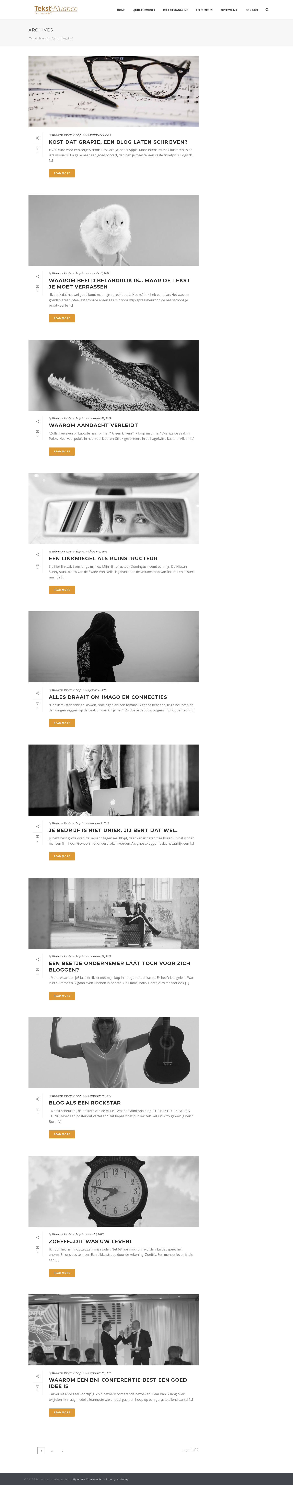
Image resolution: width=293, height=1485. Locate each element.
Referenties (204, 10)
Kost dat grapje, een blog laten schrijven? (118, 142)
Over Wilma (229, 10)
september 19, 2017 (100, 956)
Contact (252, 10)
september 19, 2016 (100, 1373)
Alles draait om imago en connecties (108, 697)
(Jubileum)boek (144, 10)
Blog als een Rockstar (85, 1103)
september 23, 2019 (100, 418)
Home (121, 10)
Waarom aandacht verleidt (93, 425)
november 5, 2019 (99, 273)
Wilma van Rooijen (62, 135)
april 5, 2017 (97, 1234)
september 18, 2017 (100, 1096)
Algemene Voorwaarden (88, 1479)
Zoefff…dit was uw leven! (90, 1241)
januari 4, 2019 (98, 690)
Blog (78, 135)
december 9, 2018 (99, 823)
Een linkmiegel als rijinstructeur (103, 558)
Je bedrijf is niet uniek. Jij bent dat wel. (113, 830)
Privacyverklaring (117, 1479)
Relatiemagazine (175, 10)
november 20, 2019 (100, 135)
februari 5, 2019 (98, 551)
